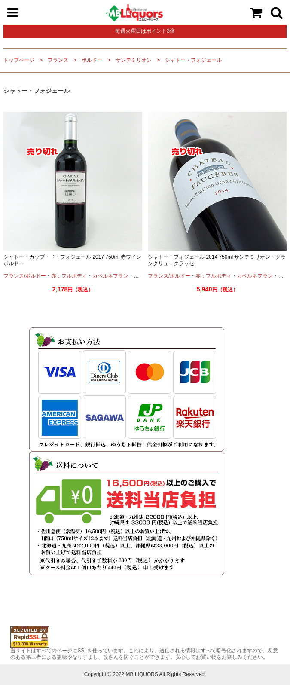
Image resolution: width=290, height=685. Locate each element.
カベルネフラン (110, 276)
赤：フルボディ (69, 276)
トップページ (18, 60)
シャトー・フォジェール (193, 60)
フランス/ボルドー (24, 276)
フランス (58, 60)
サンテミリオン (134, 60)
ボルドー (92, 60)
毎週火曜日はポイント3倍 (145, 31)
